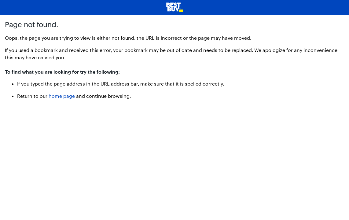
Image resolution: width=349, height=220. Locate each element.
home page (62, 96)
